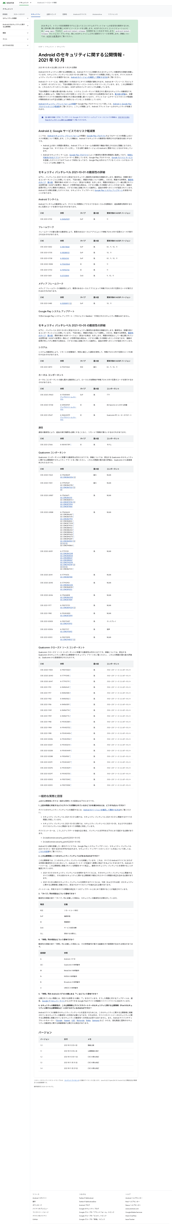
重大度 (50, 182)
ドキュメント (8, 9)
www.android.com (132, 1209)
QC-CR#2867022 (66, 487)
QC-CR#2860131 (66, 498)
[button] (13, 18)
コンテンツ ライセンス (71, 1080)
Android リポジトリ (40, 1198)
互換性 (64, 14)
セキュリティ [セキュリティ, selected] (35, 14)
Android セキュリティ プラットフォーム (63, 136)
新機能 (5, 14)
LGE (73, 1020)
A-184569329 (65, 219)
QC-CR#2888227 (66, 558)
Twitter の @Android (86, 1198)
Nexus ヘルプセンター (133, 1205)
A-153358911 (64, 303)
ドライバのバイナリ (40, 1216)
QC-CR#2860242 (66, 597)
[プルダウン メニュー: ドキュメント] (32, 2)
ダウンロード (37, 1205)
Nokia (88, 1020)
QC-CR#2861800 (66, 541)
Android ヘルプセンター (134, 1198)
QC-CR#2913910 (66, 624)
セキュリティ (61, 47)
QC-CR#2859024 (66, 608)
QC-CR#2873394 (66, 616)
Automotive (97, 14)
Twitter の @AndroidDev (87, 1202)
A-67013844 (64, 276)
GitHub (35, 1219)
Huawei (67, 1020)
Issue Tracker (130, 1219)
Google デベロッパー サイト (53, 1001)
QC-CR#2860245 (66, 585)
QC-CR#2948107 (66, 640)
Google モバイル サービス (122, 158)
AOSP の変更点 (53, 36)
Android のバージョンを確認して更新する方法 (89, 77)
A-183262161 (64, 258)
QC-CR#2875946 (66, 502)
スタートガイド (19, 14)
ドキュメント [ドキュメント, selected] (24, 3)
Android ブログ (84, 1205)
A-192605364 (65, 264)
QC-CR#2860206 (66, 477)
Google (59, 1020)
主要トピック (51, 14)
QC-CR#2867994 (66, 519)
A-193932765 (64, 270)
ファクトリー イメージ (41, 1212)
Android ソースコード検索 (47, 3)
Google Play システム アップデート (109, 190)
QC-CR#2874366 (66, 507)
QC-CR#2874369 (66, 600)
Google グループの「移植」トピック (92, 1219)
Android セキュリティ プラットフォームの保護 (57, 104)
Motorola (80, 1020)
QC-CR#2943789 (66, 565)
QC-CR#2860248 (66, 554)
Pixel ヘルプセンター (132, 1202)
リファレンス (113, 14)
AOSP (40, 47)
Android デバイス (79, 14)
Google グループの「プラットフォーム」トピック (96, 1212)
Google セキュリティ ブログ (89, 1209)
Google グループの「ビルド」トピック (92, 1216)
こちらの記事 (43, 852)
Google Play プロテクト (96, 136)
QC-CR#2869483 (66, 577)
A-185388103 (64, 253)
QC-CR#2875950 (66, 504)
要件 (34, 1202)
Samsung (95, 1020)
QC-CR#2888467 (66, 560)
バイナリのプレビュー (40, 1209)
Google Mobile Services (133, 1212)
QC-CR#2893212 (66, 589)
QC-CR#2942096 (66, 562)
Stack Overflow (130, 1216)
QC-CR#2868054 (66, 556)
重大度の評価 (120, 94)
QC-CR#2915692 (66, 632)
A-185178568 (64, 247)
